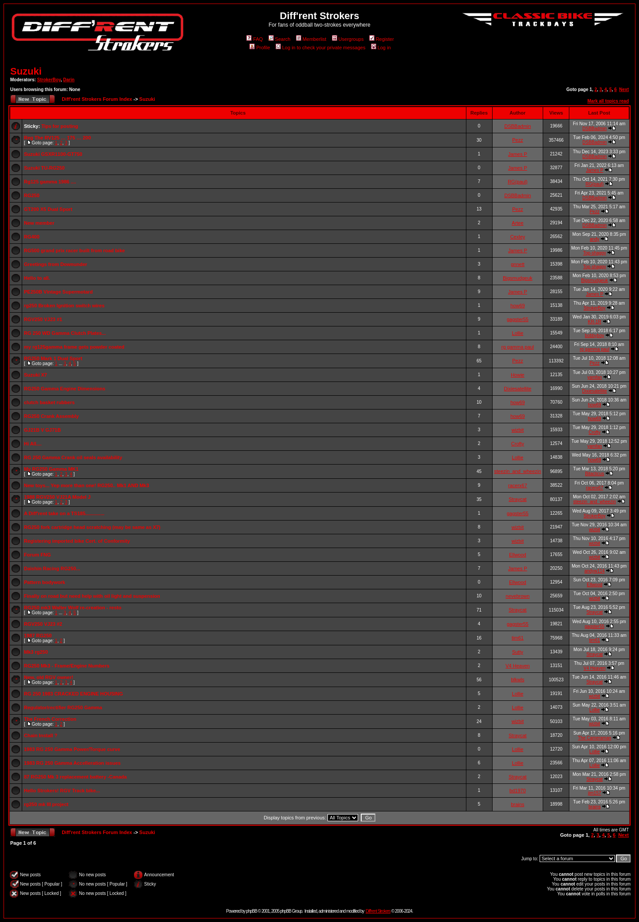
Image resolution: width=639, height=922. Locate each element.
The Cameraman (594, 737)
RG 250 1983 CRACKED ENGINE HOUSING (73, 693)
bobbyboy (594, 335)
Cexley (517, 236)
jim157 (594, 793)
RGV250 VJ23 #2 (43, 624)
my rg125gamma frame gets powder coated (74, 347)
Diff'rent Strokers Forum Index (97, 99)
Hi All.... (33, 443)
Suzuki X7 (35, 375)
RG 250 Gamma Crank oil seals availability (73, 457)
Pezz (517, 140)
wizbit (518, 430)
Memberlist (311, 39)
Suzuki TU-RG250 (44, 168)
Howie (518, 375)
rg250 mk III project (46, 804)
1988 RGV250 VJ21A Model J (57, 497)
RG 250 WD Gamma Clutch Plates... (65, 333)
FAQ (254, 39)
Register (381, 39)
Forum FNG (37, 554)
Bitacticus (594, 473)
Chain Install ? (40, 735)
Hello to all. (37, 278)
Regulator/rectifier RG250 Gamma (63, 707)
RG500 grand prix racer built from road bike (74, 250)
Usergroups (348, 39)
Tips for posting (59, 126)
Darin (69, 79)
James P (517, 154)
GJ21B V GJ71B (42, 430)
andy (595, 239)
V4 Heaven (517, 665)
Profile (259, 47)
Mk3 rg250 (36, 652)
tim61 (518, 637)
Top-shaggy (594, 252)
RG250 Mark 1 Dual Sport (53, 358)
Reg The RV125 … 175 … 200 (57, 137)
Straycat (517, 499)
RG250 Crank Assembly (51, 416)
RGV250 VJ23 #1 (43, 319)
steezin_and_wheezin (517, 471)
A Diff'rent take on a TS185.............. (64, 513)
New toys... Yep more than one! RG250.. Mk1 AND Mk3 (86, 485)
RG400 (31, 236)
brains (517, 804)
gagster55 (518, 319)
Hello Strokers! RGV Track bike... (62, 790)
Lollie (518, 333)
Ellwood (517, 554)
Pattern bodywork (44, 582)
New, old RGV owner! (48, 677)
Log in (381, 47)
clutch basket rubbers (49, 402)
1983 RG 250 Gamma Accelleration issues (72, 763)
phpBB (251, 911)
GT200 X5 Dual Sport (48, 209)
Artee (517, 223)
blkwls (517, 679)
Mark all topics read (608, 101)
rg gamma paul (517, 347)
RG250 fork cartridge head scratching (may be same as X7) (92, 527)
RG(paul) (518, 181)
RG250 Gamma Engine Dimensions (64, 388)
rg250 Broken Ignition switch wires (64, 305)
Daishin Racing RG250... (52, 568)
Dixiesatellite (518, 388)
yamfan (594, 377)
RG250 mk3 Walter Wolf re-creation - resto (72, 607)
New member (39, 223)
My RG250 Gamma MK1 (51, 469)
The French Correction (50, 719)
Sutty (517, 652)
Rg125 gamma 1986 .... (50, 181)
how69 (517, 305)
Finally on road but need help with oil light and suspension (92, 596)
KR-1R (594, 321)
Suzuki (26, 71)
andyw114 (594, 570)
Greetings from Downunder (55, 264)
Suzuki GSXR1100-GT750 (53, 154)
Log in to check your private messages (321, 47)
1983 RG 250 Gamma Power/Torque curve (72, 749)
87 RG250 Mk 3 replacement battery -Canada (75, 776)
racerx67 (517, 485)
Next (624, 89)
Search (279, 39)
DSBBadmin (517, 126)
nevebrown (518, 596)
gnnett (518, 264)
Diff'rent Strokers (378, 911)
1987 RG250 (37, 635)
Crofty (594, 432)
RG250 (31, 195)
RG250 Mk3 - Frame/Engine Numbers (67, 665)
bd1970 (517, 790)
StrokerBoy (49, 79)
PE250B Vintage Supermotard (58, 291)
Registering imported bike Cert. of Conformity (77, 541)
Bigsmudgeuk (517, 278)
